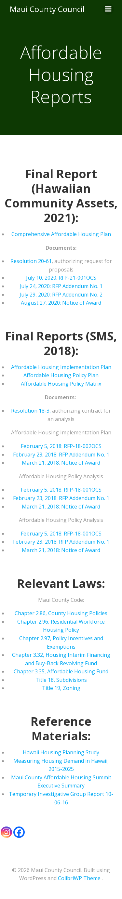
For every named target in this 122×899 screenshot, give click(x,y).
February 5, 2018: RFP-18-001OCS (61, 489)
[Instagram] (6, 832)
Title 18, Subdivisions (61, 679)
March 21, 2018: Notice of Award (61, 462)
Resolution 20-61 (31, 261)
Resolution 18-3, (31, 410)
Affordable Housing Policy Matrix (61, 383)
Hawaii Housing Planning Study (61, 752)
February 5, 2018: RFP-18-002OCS (61, 446)
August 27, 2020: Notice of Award (61, 302)
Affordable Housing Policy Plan (61, 375)
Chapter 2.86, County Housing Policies (61, 613)
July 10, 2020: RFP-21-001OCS (61, 277)
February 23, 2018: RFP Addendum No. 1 (61, 454)
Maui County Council (47, 9)
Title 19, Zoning (61, 688)
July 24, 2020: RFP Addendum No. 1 (61, 286)
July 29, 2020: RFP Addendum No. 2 (61, 294)
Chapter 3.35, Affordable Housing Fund (61, 671)
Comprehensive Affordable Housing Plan (61, 234)
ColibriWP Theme (79, 878)
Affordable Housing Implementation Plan (61, 367)
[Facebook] (19, 832)
